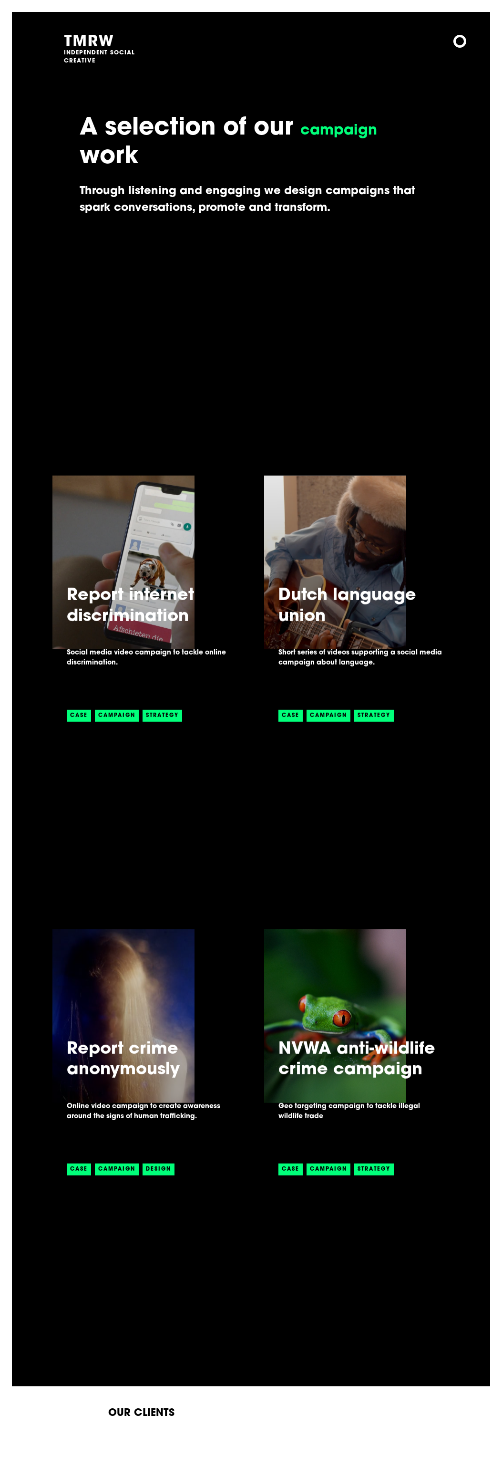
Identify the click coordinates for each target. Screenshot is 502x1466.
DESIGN (158, 1179)
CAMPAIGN (116, 725)
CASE (79, 725)
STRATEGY (162, 725)
